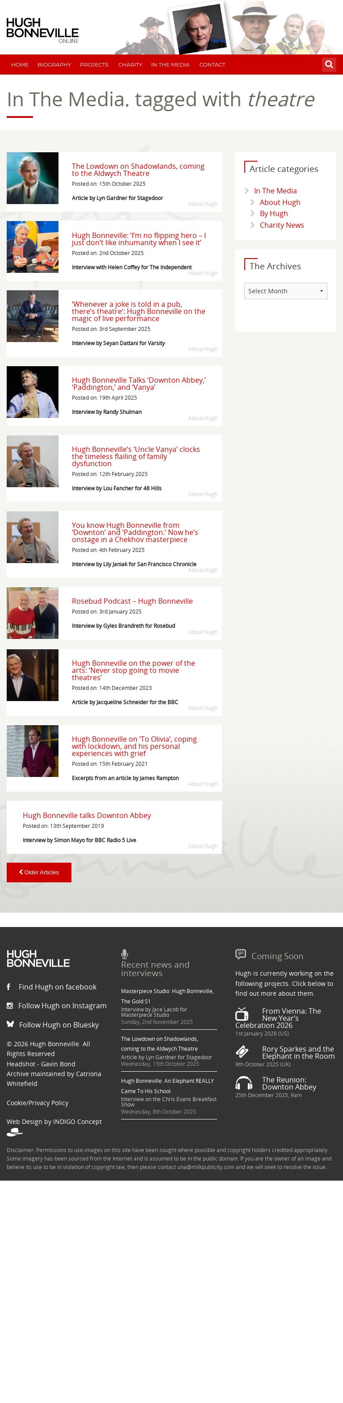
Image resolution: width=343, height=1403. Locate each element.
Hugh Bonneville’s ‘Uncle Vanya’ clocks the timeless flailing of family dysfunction (136, 456)
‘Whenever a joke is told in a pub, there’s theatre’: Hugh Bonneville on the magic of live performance (138, 311)
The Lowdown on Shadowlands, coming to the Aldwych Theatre (138, 169)
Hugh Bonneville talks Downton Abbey (87, 815)
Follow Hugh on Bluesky (53, 1025)
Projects (94, 64)
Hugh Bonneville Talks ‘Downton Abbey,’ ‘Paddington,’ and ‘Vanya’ (139, 383)
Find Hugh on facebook (51, 987)
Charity (130, 64)
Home (20, 64)
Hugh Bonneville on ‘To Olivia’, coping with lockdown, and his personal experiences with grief (134, 746)
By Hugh (274, 213)
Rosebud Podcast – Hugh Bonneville (132, 601)
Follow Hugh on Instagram (57, 1005)
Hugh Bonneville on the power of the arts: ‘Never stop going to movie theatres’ (133, 670)
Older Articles (39, 872)
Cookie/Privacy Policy (37, 1102)
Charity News (282, 225)
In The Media (170, 64)
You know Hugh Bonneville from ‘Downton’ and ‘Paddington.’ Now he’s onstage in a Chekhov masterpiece (135, 532)
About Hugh (280, 202)
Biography (54, 64)
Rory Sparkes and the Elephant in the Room (298, 1052)
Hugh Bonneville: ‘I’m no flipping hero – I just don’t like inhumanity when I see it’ (139, 238)
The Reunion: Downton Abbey (289, 1083)
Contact (212, 64)
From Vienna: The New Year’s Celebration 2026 (278, 1018)
